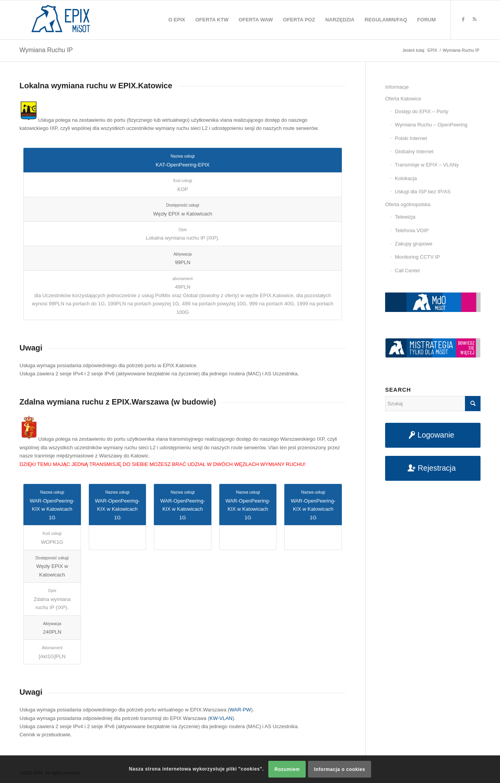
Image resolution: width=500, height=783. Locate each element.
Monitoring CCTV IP (417, 257)
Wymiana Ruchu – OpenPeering (431, 125)
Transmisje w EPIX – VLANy (427, 165)
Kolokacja (406, 178)
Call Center (407, 270)
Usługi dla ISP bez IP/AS (423, 191)
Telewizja (405, 217)
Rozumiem (287, 769)
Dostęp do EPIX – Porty (421, 111)
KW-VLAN (221, 718)
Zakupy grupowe (413, 244)
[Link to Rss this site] (475, 19)
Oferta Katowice (403, 99)
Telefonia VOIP (412, 230)
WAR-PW (240, 710)
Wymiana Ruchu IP (46, 50)
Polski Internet (411, 138)
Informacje (397, 87)
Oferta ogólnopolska (407, 204)
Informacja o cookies (339, 769)
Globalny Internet (414, 151)
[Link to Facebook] (463, 19)
